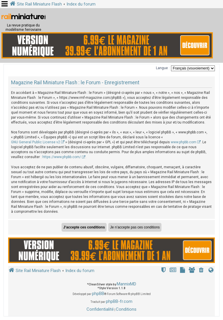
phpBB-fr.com (119, 301)
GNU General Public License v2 (35, 142)
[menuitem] (202, 271)
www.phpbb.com (183, 142)
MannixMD (126, 284)
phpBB (98, 293)
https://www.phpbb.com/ (61, 157)
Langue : (163, 68)
